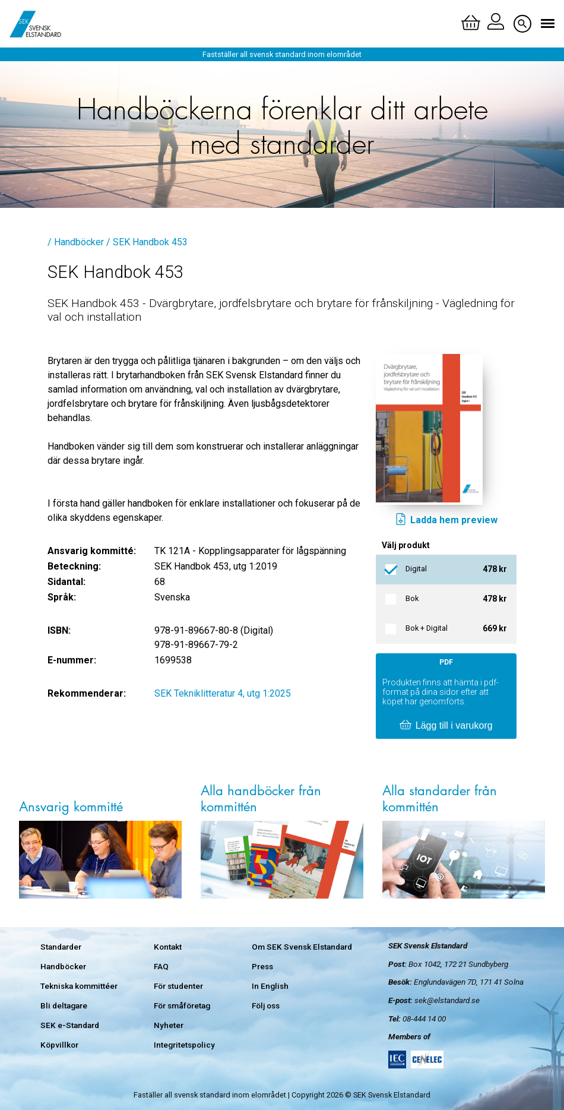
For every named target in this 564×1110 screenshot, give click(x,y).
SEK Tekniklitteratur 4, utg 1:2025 (222, 693)
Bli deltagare (63, 1005)
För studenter (178, 986)
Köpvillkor (59, 1044)
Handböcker (63, 966)
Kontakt (168, 946)
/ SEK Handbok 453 (147, 242)
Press (262, 966)
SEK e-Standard (69, 1025)
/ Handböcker (75, 242)
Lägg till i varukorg (446, 726)
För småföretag (182, 1005)
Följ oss (266, 1005)
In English (270, 986)
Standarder (60, 946)
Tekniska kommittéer (79, 986)
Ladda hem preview (446, 520)
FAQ (161, 966)
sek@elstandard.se (447, 1000)
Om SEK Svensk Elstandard (302, 946)
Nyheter (168, 1025)
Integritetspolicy (184, 1044)
